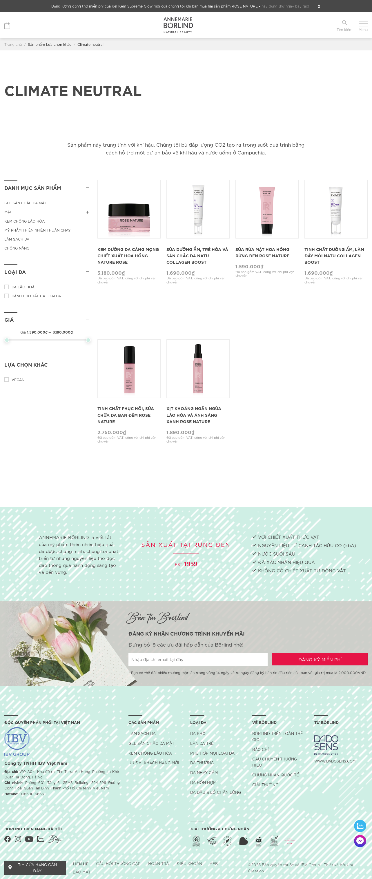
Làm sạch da (16, 239)
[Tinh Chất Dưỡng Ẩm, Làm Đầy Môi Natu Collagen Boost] (336, 209)
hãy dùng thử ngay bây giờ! (285, 6)
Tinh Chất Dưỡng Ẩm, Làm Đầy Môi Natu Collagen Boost (334, 255)
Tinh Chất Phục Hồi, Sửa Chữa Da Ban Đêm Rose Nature (125, 414)
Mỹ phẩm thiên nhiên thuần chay (37, 230)
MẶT (8, 212)
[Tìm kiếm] (344, 25)
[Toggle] (87, 211)
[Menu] (363, 25)
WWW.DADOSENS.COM (334, 761)
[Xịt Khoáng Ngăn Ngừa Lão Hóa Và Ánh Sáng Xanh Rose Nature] (198, 369)
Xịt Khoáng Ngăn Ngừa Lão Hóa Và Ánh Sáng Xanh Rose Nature (193, 414)
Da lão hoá (23, 287)
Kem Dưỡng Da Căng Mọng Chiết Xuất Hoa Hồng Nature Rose (128, 255)
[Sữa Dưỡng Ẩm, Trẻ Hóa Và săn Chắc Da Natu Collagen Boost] (198, 209)
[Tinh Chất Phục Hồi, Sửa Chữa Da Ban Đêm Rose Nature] (129, 369)
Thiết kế (331, 864)
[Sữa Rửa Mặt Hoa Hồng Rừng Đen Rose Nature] (267, 209)
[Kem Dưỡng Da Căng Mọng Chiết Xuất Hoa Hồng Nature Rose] (129, 209)
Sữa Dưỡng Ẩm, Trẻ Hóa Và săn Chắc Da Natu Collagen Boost (197, 255)
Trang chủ (13, 44)
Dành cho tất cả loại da (36, 296)
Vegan (18, 379)
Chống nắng (16, 248)
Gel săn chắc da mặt (25, 203)
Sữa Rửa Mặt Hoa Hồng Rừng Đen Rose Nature (262, 252)
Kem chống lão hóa (24, 221)
